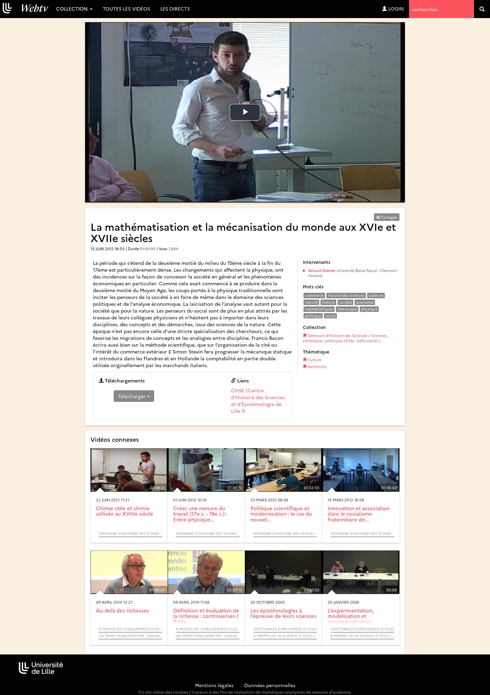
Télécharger (134, 396)
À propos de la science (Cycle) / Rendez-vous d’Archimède (285, 635)
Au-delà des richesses (122, 610)
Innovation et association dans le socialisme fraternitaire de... (359, 513)
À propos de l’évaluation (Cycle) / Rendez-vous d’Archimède (130, 628)
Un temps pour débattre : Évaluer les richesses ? (130, 635)
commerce (314, 295)
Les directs (175, 8)
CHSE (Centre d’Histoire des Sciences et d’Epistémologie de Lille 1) (258, 400)
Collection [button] (74, 8)
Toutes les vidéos (126, 8)
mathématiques (319, 309)
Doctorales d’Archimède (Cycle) (285, 628)
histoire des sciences (346, 295)
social (330, 315)
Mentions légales (214, 685)
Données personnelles (269, 685)
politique (313, 315)
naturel (311, 302)
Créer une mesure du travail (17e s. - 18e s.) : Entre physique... (200, 513)
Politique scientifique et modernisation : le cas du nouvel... (281, 513)
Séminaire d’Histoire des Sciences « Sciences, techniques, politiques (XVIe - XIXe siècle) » (345, 338)
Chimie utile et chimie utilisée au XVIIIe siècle (124, 510)
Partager (386, 217)
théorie (328, 302)
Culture (312, 359)
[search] (482, 9)
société (345, 302)
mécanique (347, 309)
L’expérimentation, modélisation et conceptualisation (351, 616)
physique (369, 309)
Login (393, 8)
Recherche (314, 366)
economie (365, 302)
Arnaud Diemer (322, 270)
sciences (376, 295)
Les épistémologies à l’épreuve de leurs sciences (283, 613)
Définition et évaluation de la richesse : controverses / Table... (206, 616)
